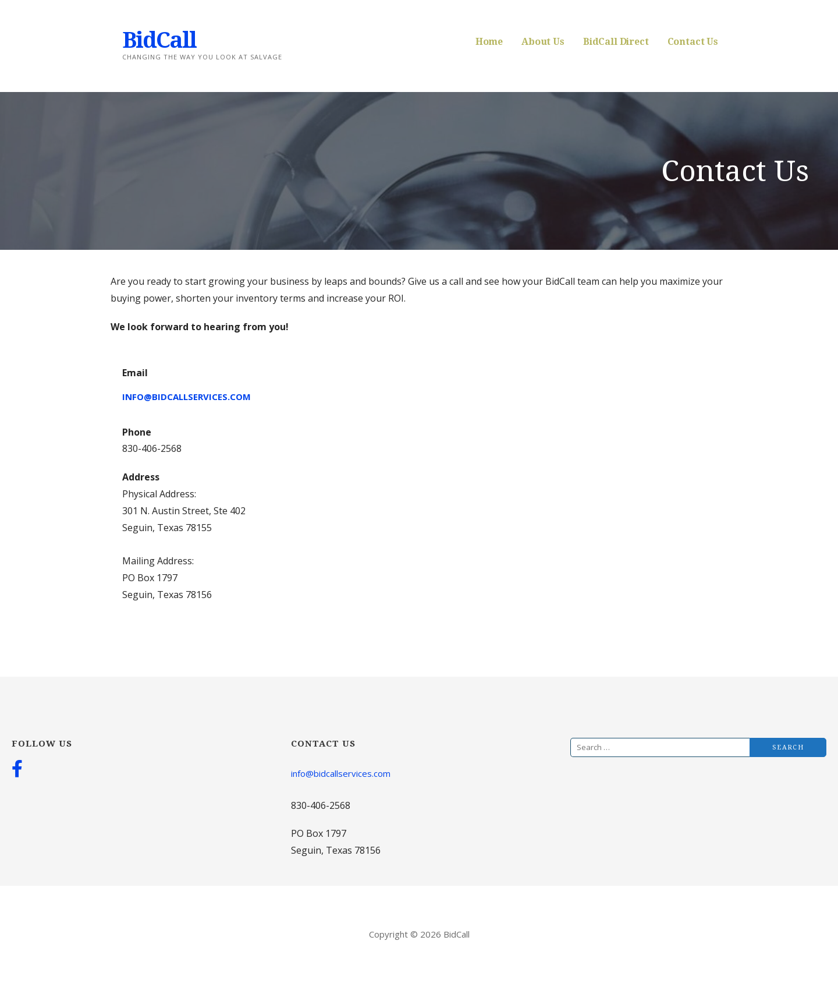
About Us (542, 41)
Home (489, 41)
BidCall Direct (616, 41)
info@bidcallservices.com (186, 396)
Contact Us (692, 41)
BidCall (159, 40)
